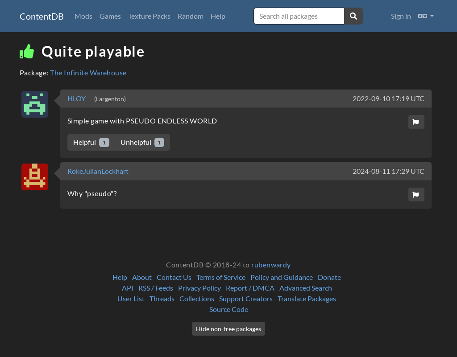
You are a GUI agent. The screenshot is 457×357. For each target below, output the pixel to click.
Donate (329, 277)
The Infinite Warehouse (88, 72)
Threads (162, 298)
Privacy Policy (199, 287)
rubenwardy (271, 264)
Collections (196, 298)
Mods (83, 16)
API (127, 287)
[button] (426, 16)
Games (110, 16)
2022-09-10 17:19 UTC (388, 98)
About (142, 277)
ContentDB (42, 16)
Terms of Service (220, 277)
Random (191, 16)
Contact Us (174, 277)
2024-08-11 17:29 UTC (388, 171)
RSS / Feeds (155, 287)
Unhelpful (142, 142)
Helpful (91, 142)
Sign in (401, 16)
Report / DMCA (250, 287)
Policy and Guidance (281, 277)
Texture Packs (149, 16)
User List (131, 298)
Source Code (228, 309)
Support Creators (246, 298)
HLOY (77, 98)
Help (218, 16)
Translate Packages (307, 298)
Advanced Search (305, 287)
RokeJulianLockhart (98, 171)
